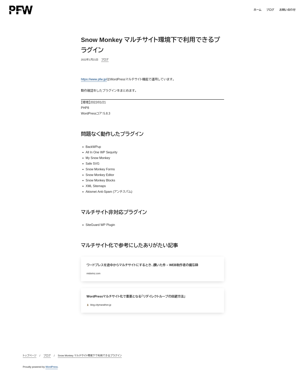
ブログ (105, 59)
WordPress (52, 366)
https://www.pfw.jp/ (94, 79)
